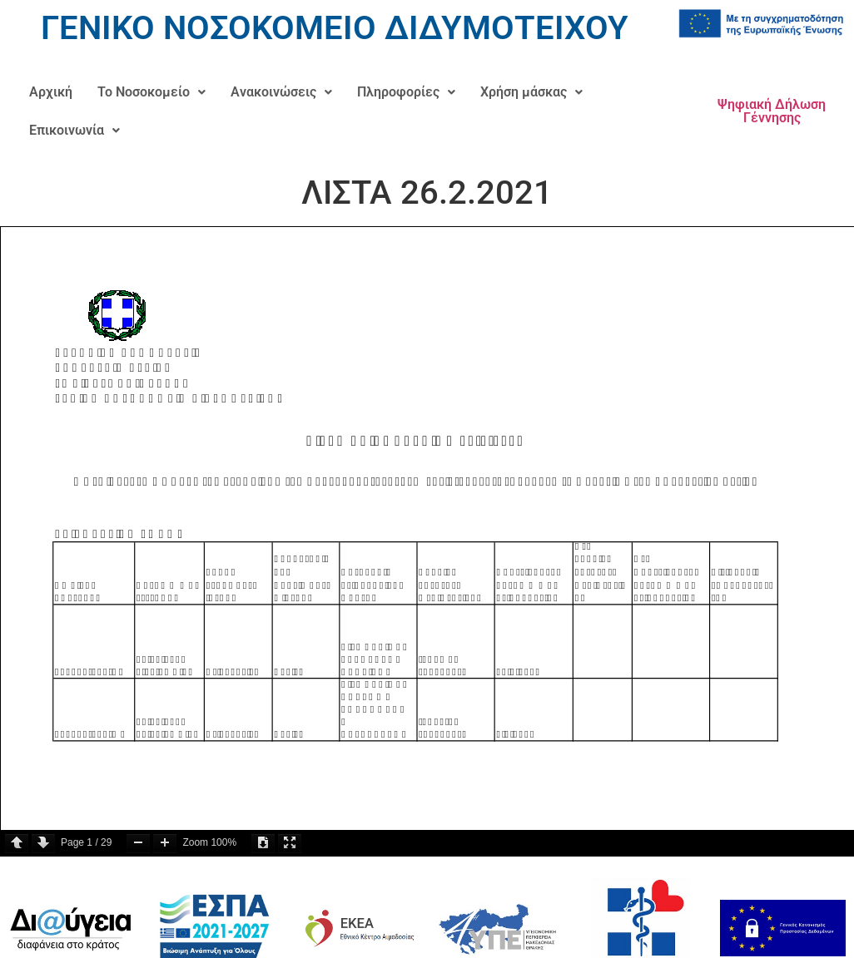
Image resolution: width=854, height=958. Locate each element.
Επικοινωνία (74, 130)
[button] (151, 92)
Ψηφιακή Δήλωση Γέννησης (771, 111)
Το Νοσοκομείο (151, 92)
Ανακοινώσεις (281, 92)
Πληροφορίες (406, 92)
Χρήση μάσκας (531, 92)
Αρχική (50, 92)
